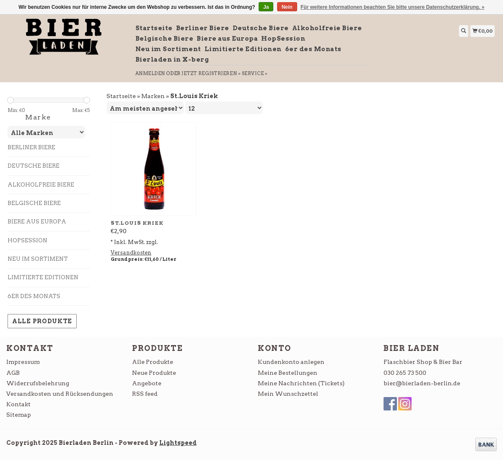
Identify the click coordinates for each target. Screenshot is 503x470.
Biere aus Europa (227, 38)
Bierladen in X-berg (172, 59)
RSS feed (145, 393)
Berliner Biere (202, 28)
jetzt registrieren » (211, 73)
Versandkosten (131, 252)
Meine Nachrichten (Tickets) (301, 383)
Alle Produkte (42, 321)
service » (255, 73)
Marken (153, 96)
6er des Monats (313, 49)
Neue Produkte (154, 372)
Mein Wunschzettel (288, 393)
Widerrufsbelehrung (37, 383)
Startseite (154, 28)
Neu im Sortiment (168, 49)
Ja (266, 7)
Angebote (146, 383)
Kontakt (18, 404)
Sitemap (18, 414)
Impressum (23, 361)
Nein (287, 7)
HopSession (283, 38)
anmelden (150, 73)
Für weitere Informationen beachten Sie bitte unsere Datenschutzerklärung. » (393, 7)
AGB (13, 372)
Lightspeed (178, 442)
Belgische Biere (164, 38)
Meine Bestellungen (287, 372)
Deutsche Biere (261, 28)
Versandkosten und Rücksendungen (59, 393)
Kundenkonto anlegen (291, 361)
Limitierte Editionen (243, 49)
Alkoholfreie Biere (327, 28)
